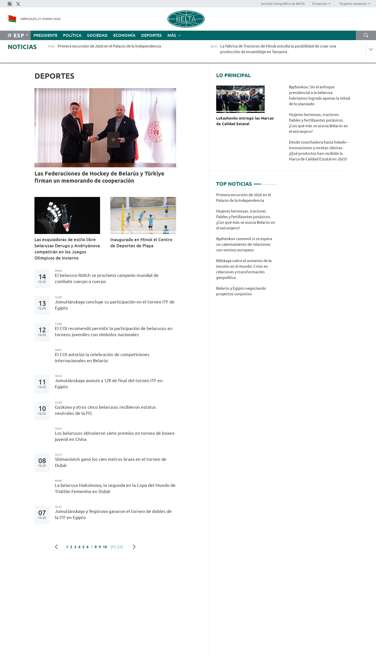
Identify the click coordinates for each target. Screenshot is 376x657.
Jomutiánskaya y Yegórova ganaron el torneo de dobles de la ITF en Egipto (113, 514)
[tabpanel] (246, 247)
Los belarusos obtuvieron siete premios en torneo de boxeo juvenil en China (115, 436)
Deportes (151, 35)
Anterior (56, 547)
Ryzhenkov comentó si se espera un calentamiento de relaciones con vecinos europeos (244, 244)
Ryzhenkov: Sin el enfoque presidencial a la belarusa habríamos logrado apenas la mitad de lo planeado (319, 95)
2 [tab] (265, 181)
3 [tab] (273, 181)
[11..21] (117, 547)
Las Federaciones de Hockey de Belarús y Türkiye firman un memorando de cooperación (99, 177)
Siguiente (134, 547)
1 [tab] (257, 181)
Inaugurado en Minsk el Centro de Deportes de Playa (141, 242)
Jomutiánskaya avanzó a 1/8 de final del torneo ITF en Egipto (109, 383)
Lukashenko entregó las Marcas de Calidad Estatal (245, 121)
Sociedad (97, 35)
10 (105, 547)
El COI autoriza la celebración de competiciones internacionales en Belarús (102, 357)
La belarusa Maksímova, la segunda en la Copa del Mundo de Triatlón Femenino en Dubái (115, 488)
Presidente (45, 35)
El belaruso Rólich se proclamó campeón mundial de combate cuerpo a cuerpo (107, 278)
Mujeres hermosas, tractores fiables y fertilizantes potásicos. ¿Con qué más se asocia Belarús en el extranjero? (318, 123)
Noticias (22, 46)
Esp (19, 35)
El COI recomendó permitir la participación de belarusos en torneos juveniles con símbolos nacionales (114, 331)
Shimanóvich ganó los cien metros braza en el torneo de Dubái (110, 462)
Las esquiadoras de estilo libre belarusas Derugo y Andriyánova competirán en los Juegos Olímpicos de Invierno (67, 248)
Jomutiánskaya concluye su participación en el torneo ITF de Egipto (115, 304)
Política (72, 35)
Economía (124, 35)
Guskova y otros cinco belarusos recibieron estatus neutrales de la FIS (105, 410)
